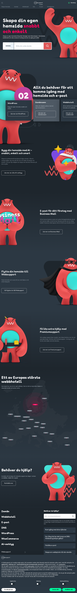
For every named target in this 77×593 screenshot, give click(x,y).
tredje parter (31, 566)
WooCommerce (10, 539)
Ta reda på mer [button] (8, 589)
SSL (34, 6)
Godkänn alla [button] (69, 589)
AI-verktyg (7, 544)
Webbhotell (8, 517)
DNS (3, 528)
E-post (5, 522)
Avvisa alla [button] (55, 589)
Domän (5, 511)
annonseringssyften (23, 569)
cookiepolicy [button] (62, 564)
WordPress (7, 533)
